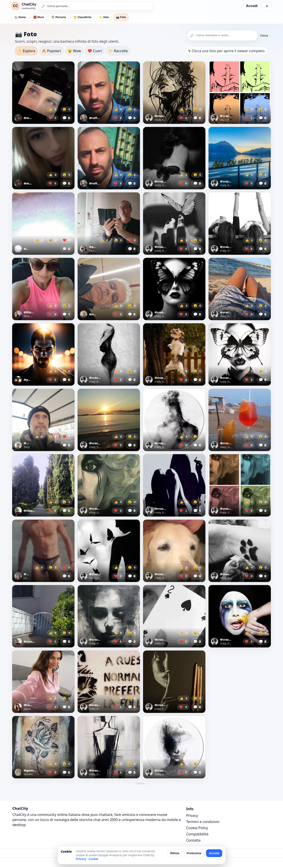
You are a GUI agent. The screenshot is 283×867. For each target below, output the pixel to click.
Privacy (192, 815)
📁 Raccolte (118, 50)
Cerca (264, 35)
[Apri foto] (43, 92)
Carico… (141, 783)
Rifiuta (174, 853)
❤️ (52, 118)
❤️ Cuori (95, 50)
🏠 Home (20, 17)
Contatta (193, 840)
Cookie (93, 859)
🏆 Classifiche (82, 17)
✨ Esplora (26, 50)
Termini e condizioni (202, 821)
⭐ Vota (104, 17)
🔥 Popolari (51, 50)
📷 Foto (121, 17)
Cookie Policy (197, 827)
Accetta (214, 853)
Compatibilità (197, 834)
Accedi (252, 6)
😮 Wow (74, 50)
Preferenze (194, 853)
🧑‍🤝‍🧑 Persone (58, 17)
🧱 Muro (38, 17)
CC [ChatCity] (15, 6)
